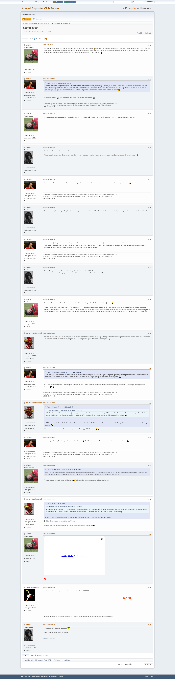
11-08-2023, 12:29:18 (49, 533)
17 (42, 39)
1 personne (46, 638)
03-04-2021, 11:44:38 (49, 402)
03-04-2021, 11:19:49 (49, 367)
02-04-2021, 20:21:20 (49, 179)
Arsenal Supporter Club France (40, 8)
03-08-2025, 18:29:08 (49, 587)
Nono (28, 147)
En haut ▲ (151, 676)
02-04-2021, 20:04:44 (49, 45)
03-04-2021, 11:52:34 (49, 437)
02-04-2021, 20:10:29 (49, 113)
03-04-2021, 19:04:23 (49, 499)
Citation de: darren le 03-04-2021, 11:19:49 (60, 407)
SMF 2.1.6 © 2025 (25, 676)
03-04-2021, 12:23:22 (49, 465)
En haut (25, 655)
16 (40, 39)
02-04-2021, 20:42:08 (49, 239)
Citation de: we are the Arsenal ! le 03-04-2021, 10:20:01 (64, 372)
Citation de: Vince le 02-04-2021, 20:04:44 (59, 83)
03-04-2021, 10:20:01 (49, 333)
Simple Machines (35, 676)
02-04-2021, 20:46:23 (49, 267)
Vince (28, 45)
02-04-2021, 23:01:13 (49, 299)
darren (28, 79)
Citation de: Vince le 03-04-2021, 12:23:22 (59, 503)
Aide (146, 676)
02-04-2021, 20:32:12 (49, 207)
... (38, 39)
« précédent (139, 33)
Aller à (119, 664)
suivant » (148, 33)
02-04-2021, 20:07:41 (49, 78)
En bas (25, 39)
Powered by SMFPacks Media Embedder (52, 676)
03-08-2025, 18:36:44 (49, 624)
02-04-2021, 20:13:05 (49, 147)
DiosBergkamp (32, 587)
